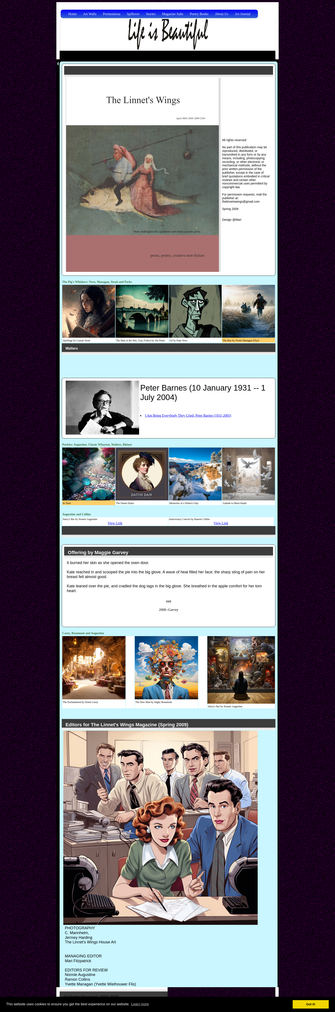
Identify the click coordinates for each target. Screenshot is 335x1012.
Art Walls (89, 14)
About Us (221, 14)
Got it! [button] (310, 1004)
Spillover (133, 14)
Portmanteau (111, 14)
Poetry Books (199, 14)
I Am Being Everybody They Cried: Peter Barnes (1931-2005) (188, 415)
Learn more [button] (140, 1004)
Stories (151, 14)
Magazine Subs (172, 14)
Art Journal (242, 14)
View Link (115, 523)
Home (72, 14)
